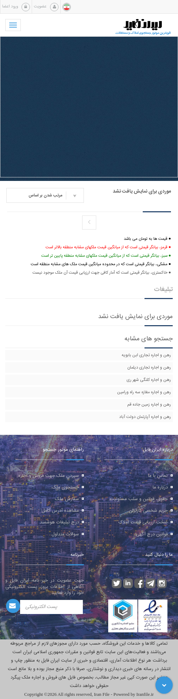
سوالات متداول (65, 534)
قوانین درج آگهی (152, 534)
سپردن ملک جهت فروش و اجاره (48, 476)
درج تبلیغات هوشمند (59, 522)
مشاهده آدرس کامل (60, 511)
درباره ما (160, 487)
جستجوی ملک (65, 487)
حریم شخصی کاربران (148, 511)
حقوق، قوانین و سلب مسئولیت (139, 499)
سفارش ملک (67, 499)
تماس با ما (158, 476)
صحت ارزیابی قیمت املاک (143, 522)
